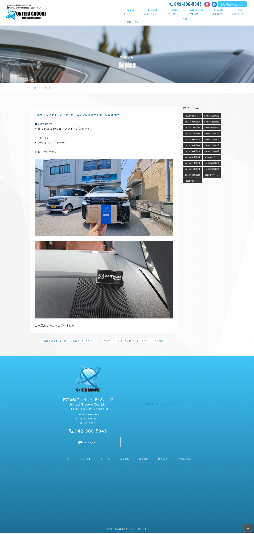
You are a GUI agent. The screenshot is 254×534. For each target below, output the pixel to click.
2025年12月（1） (193, 115)
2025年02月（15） (192, 121)
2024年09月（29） (211, 133)
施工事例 (219, 12)
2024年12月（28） (192, 127)
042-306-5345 (188, 4)
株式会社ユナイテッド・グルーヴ (164, 404)
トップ (131, 12)
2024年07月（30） (211, 139)
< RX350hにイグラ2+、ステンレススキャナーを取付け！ (68, 340)
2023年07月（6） (212, 174)
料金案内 (239, 12)
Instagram (88, 457)
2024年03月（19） (211, 151)
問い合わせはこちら (232, 4)
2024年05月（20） (211, 145)
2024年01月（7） (212, 157)
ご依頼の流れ (185, 20)
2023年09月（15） (211, 169)
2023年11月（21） (211, 163)
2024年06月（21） (192, 145)
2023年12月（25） (192, 163)
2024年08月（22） (192, 139)
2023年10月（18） (192, 169)
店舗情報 (196, 12)
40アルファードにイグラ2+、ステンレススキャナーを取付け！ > (135, 340)
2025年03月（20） (211, 115)
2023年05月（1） (193, 180)
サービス (174, 12)
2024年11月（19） (211, 127)
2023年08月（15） (192, 174)
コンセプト (152, 12)
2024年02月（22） (192, 157)
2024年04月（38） (192, 151)
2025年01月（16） (211, 121)
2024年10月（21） (192, 133)
